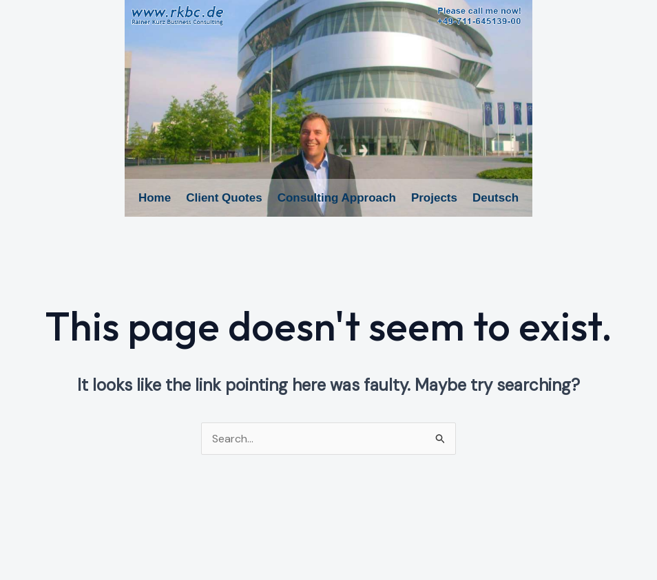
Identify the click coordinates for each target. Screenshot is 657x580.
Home (154, 197)
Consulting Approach (337, 197)
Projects (434, 197)
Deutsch (495, 197)
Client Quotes (224, 197)
